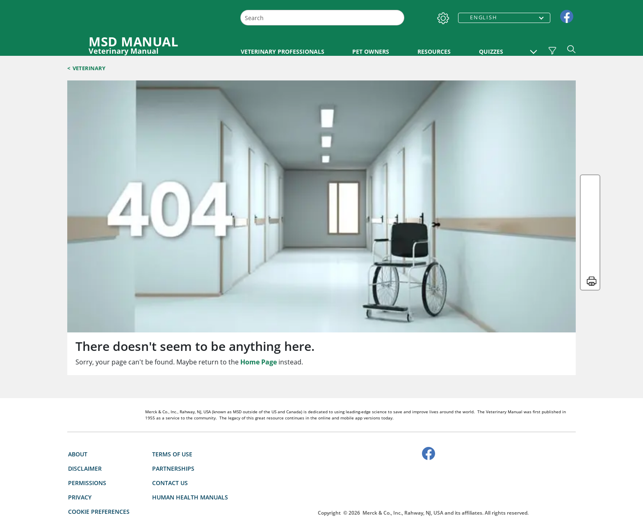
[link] (566, 15)
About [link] (77, 454)
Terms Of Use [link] (172, 454)
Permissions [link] (87, 483)
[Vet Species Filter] (552, 50)
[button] (533, 47)
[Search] (397, 18)
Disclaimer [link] (85, 468)
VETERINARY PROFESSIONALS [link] (282, 51)
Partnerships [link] (173, 468)
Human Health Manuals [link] (190, 497)
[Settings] (441, 16)
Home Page (258, 361)
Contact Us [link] (170, 483)
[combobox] (322, 17)
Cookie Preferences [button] (99, 511)
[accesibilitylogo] (423, 488)
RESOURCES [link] (434, 51)
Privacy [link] (79, 497)
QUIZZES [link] (491, 51)
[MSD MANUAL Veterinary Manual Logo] (148, 45)
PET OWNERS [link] (370, 51)
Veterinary (89, 68)
